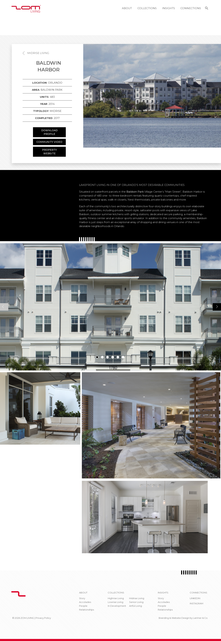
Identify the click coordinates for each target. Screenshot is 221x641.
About (127, 8)
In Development (117, 605)
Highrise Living (116, 598)
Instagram (196, 603)
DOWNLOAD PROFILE (49, 132)
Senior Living (136, 602)
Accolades (85, 602)
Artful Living (135, 605)
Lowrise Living (115, 602)
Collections (147, 8)
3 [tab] (107, 357)
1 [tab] (97, 357)
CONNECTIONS (198, 592)
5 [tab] (118, 357)
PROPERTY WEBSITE (49, 151)
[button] (207, 8)
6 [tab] (123, 357)
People (83, 605)
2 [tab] (102, 357)
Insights (168, 8)
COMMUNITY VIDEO (49, 141)
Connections (190, 8)
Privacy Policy (43, 618)
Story (82, 598)
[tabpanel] (110, 306)
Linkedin (195, 598)
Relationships (86, 609)
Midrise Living (38, 53)
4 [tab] (112, 357)
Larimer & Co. (200, 618)
